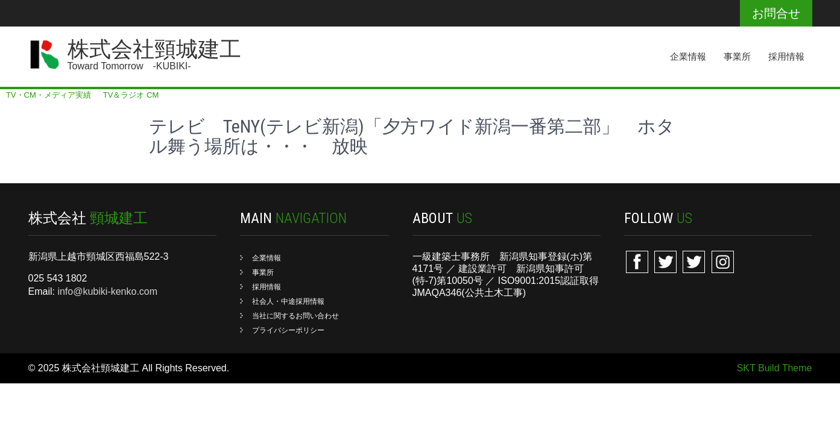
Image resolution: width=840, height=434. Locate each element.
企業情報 (688, 56)
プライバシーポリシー (288, 330)
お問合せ (776, 13)
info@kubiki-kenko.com (107, 291)
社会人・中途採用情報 (288, 301)
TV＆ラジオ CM (131, 94)
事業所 (737, 56)
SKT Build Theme (774, 368)
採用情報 (786, 56)
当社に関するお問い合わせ (295, 316)
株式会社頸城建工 (154, 49)
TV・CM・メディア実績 (48, 94)
